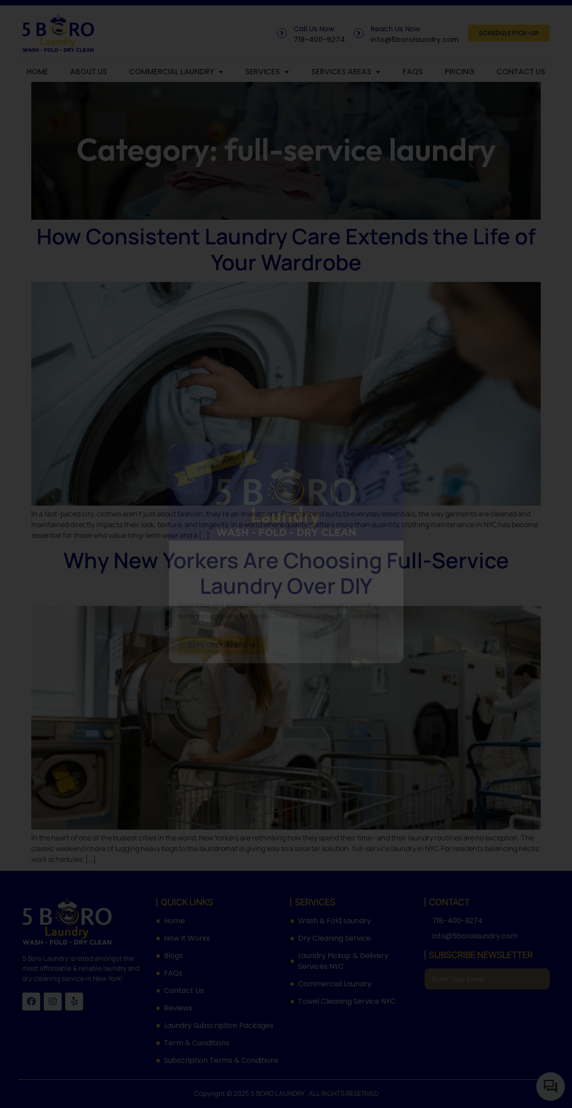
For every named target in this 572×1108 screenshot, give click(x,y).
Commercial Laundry (176, 72)
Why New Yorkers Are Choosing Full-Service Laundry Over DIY (286, 573)
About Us (88, 71)
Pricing (460, 71)
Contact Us (520, 71)
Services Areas (346, 72)
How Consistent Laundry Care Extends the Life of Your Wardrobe (286, 249)
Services (267, 72)
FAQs (413, 71)
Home (37, 71)
